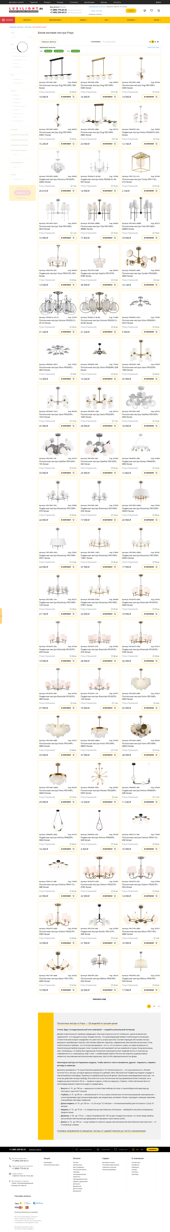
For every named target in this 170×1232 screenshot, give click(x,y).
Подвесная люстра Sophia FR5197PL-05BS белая (98, 274)
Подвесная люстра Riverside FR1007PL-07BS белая (140, 650)
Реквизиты (135, 1167)
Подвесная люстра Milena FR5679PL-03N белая (139, 979)
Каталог (7, 20)
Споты (16, 63)
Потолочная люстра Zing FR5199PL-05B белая (57, 86)
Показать (22, 193)
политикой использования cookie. (27, 1222)
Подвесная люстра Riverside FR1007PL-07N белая (99, 650)
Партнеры (135, 1174)
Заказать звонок (35, 1149)
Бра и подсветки (78, 1167)
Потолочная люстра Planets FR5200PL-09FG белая (99, 791)
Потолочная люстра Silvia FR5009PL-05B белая (99, 368)
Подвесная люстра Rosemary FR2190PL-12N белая (57, 603)
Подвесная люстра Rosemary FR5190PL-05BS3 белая (140, 509)
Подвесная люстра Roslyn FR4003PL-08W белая (139, 462)
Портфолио (135, 1165)
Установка (74, 2)
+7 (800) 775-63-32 (65, 10)
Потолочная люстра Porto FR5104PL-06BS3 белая (56, 791)
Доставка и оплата (16, 2)
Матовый (58, 51)
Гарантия (34, 2)
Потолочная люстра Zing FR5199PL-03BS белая (138, 86)
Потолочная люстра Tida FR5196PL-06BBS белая (138, 227)
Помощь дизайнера (109, 1170)
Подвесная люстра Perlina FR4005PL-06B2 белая (56, 838)
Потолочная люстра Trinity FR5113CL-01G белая (139, 180)
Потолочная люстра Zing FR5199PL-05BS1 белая (55, 133)
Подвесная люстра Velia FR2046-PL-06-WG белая (99, 180)
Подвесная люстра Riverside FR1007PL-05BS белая (140, 603)
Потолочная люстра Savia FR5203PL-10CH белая (56, 415)
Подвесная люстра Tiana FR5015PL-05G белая (57, 274)
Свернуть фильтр (49, 42)
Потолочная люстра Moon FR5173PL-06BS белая (56, 979)
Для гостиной (77, 1189)
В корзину (67, 97)
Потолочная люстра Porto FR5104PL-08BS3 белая (98, 744)
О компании (138, 1158)
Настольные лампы (21, 56)
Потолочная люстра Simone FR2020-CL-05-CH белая (57, 321)
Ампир (16, 95)
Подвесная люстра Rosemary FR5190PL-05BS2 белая (140, 556)
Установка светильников (110, 1165)
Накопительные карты (51, 1165)
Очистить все (153, 47)
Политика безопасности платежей (26, 1212)
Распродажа (48, 1162)
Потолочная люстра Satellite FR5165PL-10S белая (57, 462)
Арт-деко (17, 99)
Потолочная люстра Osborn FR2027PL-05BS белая (57, 932)
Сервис (105, 1158)
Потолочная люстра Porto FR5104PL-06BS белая (139, 697)
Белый (48, 51)
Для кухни (76, 1184)
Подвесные (18, 79)
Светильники (19, 60)
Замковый (17, 102)
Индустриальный (19, 106)
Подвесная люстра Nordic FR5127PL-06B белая (98, 932)
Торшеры (17, 67)
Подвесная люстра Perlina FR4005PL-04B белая (139, 791)
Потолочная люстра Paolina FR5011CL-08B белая (57, 885)
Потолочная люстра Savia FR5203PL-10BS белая (139, 368)
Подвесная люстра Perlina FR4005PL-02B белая (98, 838)
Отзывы (60, 2)
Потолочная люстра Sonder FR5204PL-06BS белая (140, 274)
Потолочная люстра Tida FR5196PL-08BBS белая (97, 227)
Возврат (47, 2)
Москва (63, 7)
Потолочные (18, 83)
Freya (16, 167)
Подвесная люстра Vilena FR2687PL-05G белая (140, 133)
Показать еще (99, 999)
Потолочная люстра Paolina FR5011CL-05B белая (140, 838)
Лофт (16, 117)
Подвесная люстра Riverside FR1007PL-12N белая (99, 697)
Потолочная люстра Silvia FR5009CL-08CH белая (56, 368)
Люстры (28, 27)
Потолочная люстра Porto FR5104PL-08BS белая (56, 744)
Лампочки (76, 1177)
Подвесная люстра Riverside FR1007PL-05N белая (57, 650)
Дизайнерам (89, 2)
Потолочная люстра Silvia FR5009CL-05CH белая (139, 321)
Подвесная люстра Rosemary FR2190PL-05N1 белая (57, 556)
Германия (18, 179)
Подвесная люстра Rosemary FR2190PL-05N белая (99, 509)
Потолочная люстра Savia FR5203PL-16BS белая (98, 415)
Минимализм (18, 121)
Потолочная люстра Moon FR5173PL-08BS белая (139, 932)
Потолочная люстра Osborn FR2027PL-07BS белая (99, 885)
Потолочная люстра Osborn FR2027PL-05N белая (140, 885)
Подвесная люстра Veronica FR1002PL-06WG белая (57, 180)
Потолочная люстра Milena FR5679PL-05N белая (98, 979)
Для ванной (77, 1191)
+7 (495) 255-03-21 (66, 12)
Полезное (135, 1172)
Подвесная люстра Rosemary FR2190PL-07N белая (57, 509)
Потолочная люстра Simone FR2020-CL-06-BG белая (99, 321)
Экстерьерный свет (79, 1174)
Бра (16, 49)
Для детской (77, 1186)
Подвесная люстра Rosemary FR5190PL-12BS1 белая (99, 556)
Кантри (16, 110)
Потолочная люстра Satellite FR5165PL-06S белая (99, 462)
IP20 (16, 155)
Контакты (117, 2)
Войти (158, 2)
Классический (19, 113)
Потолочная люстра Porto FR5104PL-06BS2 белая (139, 744)
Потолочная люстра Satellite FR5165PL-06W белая (140, 415)
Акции (47, 1158)
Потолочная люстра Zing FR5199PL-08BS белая (97, 133)
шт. (135, 1149)
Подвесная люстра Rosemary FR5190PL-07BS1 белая (99, 603)
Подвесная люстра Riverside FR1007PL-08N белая (57, 697)
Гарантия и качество (109, 1167)
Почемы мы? (136, 1162)
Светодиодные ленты (80, 1179)
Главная (12, 27)
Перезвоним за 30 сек (97, 7)
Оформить (153, 1149)
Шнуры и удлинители (80, 1181)
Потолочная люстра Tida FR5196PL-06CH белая (55, 227)
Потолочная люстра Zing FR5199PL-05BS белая (97, 86)
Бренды (104, 2)
